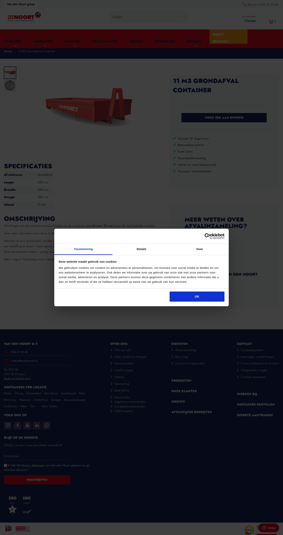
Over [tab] (199, 249)
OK (197, 296)
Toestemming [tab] (83, 249)
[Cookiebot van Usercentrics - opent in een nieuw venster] (207, 236)
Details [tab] (141, 249)
